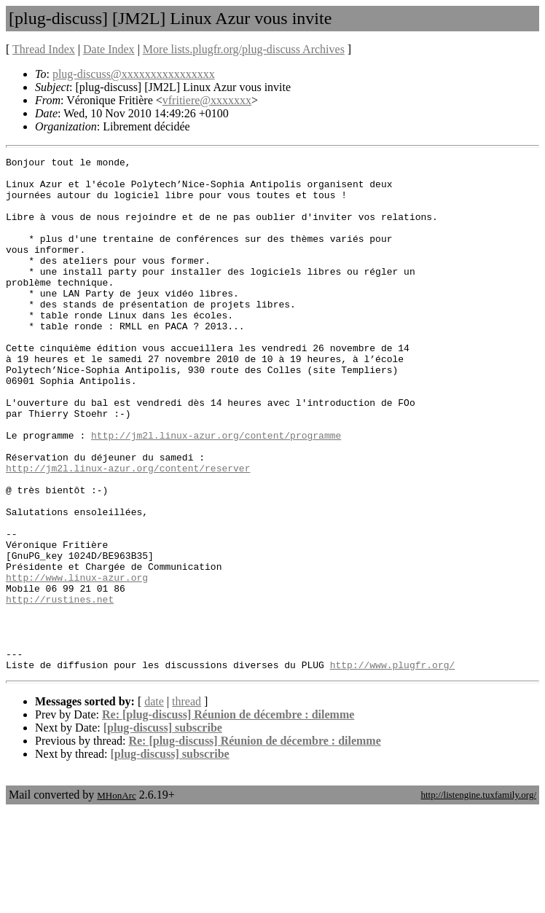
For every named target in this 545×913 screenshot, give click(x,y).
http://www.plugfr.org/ (392, 767)
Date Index (109, 49)
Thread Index (43, 49)
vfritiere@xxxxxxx (206, 100)
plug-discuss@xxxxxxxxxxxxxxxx (133, 74)
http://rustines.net (60, 688)
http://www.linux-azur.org (77, 662)
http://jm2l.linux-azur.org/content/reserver (128, 531)
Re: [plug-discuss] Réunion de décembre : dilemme (228, 817)
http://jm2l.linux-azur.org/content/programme (216, 491)
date (154, 804)
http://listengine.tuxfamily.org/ (478, 897)
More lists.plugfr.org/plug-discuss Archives (244, 49)
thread (186, 804)
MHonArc (116, 898)
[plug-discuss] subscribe (162, 830)
